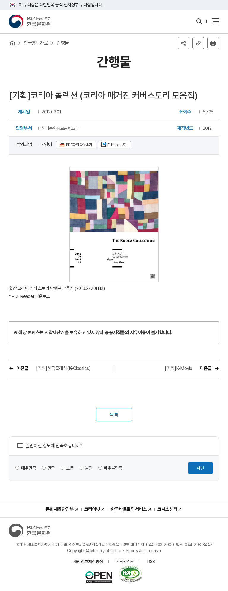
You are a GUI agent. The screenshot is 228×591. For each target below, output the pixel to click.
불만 (89, 468)
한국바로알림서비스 (129, 509)
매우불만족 (113, 468)
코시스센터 (167, 509)
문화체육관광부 (60, 509)
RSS (151, 561)
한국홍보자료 (36, 43)
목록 (114, 415)
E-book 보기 (117, 145)
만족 (51, 468)
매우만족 (28, 468)
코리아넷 (92, 509)
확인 (200, 468)
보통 (70, 468)
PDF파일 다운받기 (79, 145)
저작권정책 (125, 561)
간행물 (63, 43)
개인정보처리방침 (88, 561)
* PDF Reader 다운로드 (29, 296)
